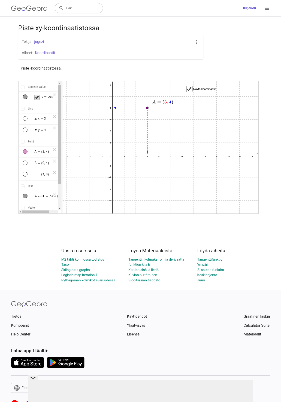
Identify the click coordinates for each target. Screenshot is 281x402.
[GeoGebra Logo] (29, 8)
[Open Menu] (267, 8)
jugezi (39, 42)
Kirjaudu (249, 8)
